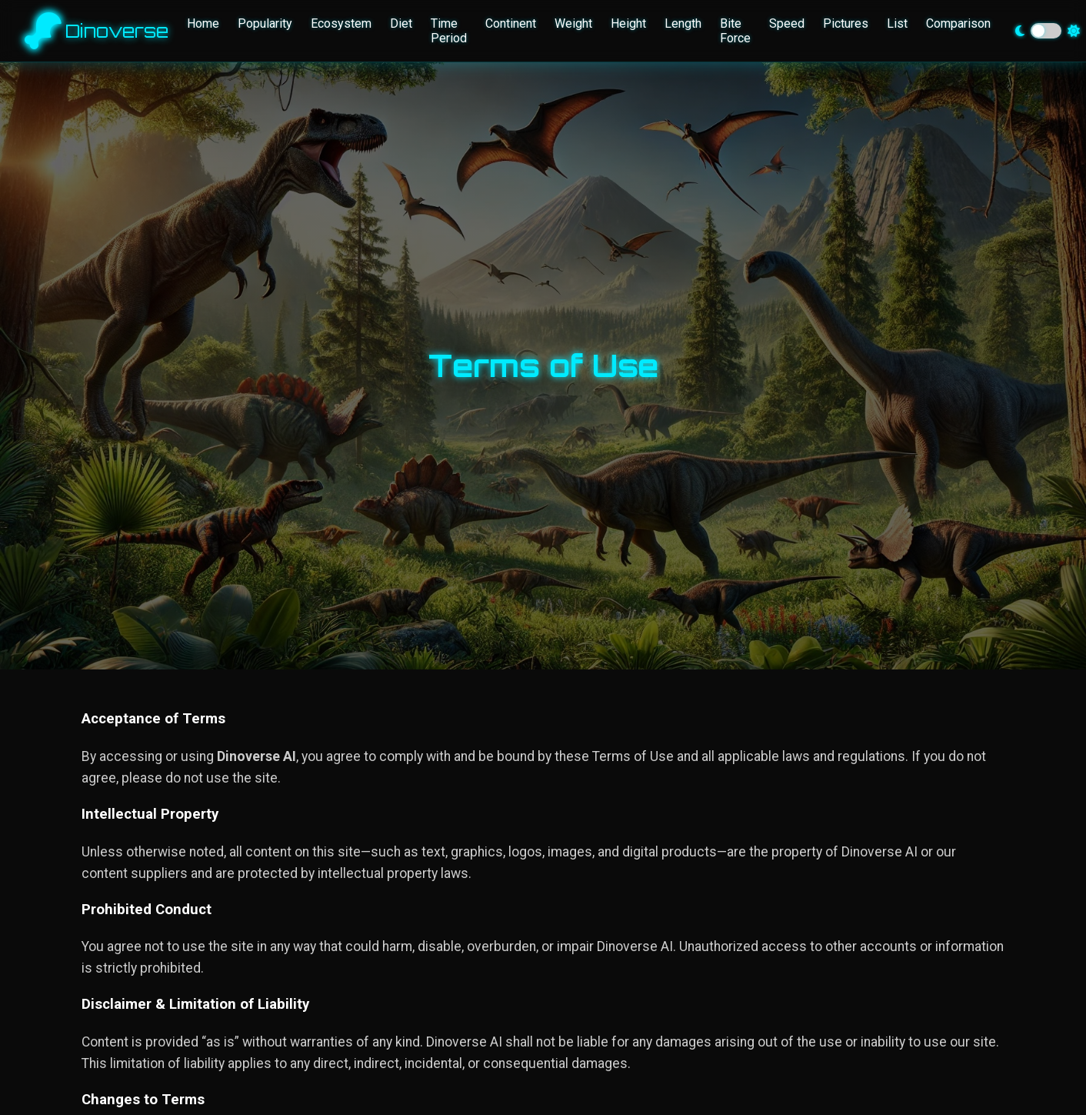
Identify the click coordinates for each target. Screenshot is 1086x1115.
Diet (401, 23)
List (897, 23)
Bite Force (735, 30)
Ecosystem (341, 23)
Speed (787, 23)
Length (683, 23)
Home (203, 23)
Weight (573, 23)
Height (628, 23)
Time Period (449, 30)
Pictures (845, 23)
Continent (510, 23)
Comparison (958, 23)
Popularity (265, 23)
